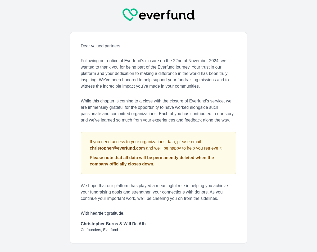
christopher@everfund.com (117, 148)
